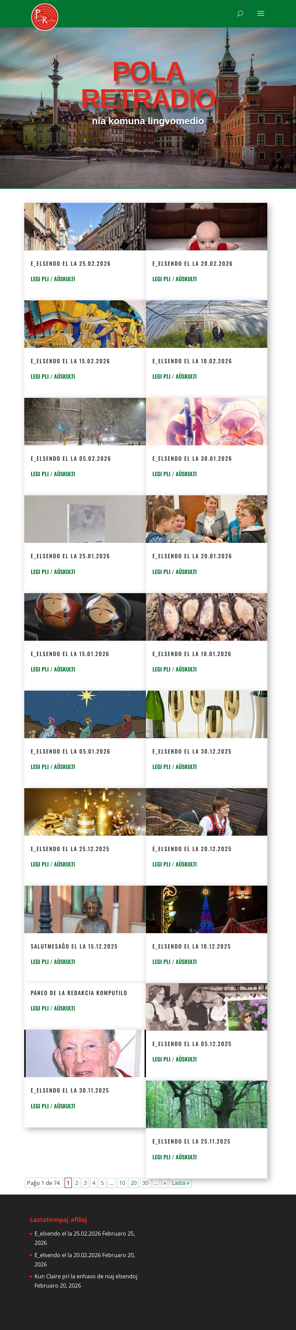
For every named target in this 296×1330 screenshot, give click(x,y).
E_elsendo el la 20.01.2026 (192, 556)
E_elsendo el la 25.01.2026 (70, 556)
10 (122, 1183)
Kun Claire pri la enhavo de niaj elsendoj (86, 1276)
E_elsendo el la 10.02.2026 (192, 361)
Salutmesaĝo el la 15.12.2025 (74, 946)
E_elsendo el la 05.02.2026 (71, 458)
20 (134, 1183)
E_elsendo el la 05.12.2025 (192, 1044)
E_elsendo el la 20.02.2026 (192, 263)
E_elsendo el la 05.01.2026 (70, 751)
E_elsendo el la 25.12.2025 (70, 849)
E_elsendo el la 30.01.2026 (192, 458)
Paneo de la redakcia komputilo (79, 993)
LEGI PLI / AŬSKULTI (53, 279)
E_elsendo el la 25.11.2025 (191, 1141)
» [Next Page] (164, 1183)
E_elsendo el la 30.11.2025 (70, 1090)
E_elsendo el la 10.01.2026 (191, 654)
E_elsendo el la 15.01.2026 (70, 654)
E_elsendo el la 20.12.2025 (192, 849)
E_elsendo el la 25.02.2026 (71, 263)
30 (145, 1183)
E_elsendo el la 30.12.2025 (192, 751)
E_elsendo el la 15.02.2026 (70, 361)
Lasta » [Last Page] (180, 1183)
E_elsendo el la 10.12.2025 (191, 946)
